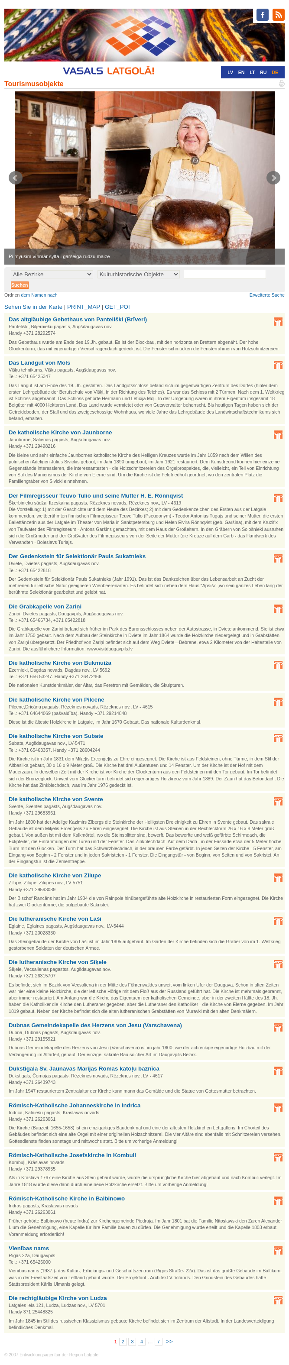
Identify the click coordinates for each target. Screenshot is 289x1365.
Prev (16, 178)
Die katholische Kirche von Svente (56, 799)
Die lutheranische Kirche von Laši (55, 918)
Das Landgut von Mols (39, 362)
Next (273, 178)
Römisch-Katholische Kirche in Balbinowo (67, 1198)
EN (241, 72)
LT (252, 72)
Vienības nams (29, 1248)
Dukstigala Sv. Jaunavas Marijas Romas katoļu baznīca (84, 1068)
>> (169, 1341)
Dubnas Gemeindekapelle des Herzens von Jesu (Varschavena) (95, 1025)
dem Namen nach (39, 295)
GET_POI (117, 307)
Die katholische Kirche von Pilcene (56, 699)
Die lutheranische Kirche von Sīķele (58, 962)
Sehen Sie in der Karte (33, 307)
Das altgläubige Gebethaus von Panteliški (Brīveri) (78, 319)
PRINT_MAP (83, 307)
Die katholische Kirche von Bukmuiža (60, 663)
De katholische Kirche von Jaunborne (60, 432)
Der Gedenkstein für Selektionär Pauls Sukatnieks (77, 556)
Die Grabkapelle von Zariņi (45, 606)
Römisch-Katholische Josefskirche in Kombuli (72, 1155)
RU (263, 72)
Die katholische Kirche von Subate (56, 736)
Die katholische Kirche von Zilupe (55, 875)
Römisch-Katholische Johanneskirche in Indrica (74, 1105)
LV (230, 72)
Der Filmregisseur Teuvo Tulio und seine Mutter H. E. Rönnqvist (96, 495)
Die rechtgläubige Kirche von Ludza (58, 1298)
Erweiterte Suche (267, 295)
